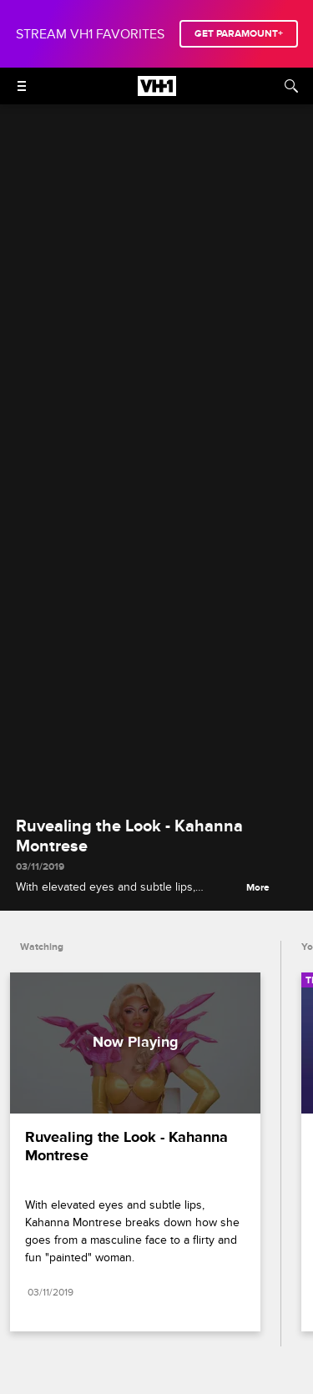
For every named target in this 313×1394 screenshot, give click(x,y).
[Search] (291, 86)
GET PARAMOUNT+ (238, 34)
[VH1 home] (157, 91)
